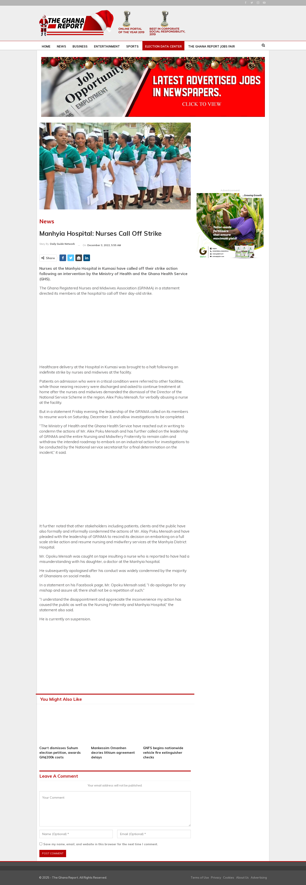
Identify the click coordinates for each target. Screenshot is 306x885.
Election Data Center (163, 46)
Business (80, 46)
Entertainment (107, 46)
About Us (242, 877)
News (61, 46)
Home (46, 46)
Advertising (259, 877)
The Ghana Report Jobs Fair (211, 46)
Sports (132, 46)
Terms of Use (200, 877)
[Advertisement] (115, 331)
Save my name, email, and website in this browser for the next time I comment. (100, 844)
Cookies (228, 877)
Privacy (216, 877)
